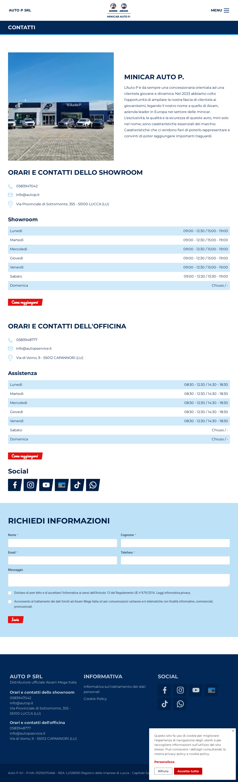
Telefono (128, 552)
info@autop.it (21, 703)
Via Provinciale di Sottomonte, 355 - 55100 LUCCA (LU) (40, 711)
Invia (15, 620)
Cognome (128, 535)
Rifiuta (163, 771)
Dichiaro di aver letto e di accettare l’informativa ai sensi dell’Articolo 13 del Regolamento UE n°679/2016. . (102, 593)
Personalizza (164, 762)
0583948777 (20, 728)
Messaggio (15, 570)
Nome (13, 535)
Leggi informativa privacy (173, 593)
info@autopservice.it (28, 733)
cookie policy (199, 754)
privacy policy (175, 754)
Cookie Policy (95, 699)
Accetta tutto (188, 771)
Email (13, 552)
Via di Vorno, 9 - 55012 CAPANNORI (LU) (43, 739)
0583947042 (20, 698)
